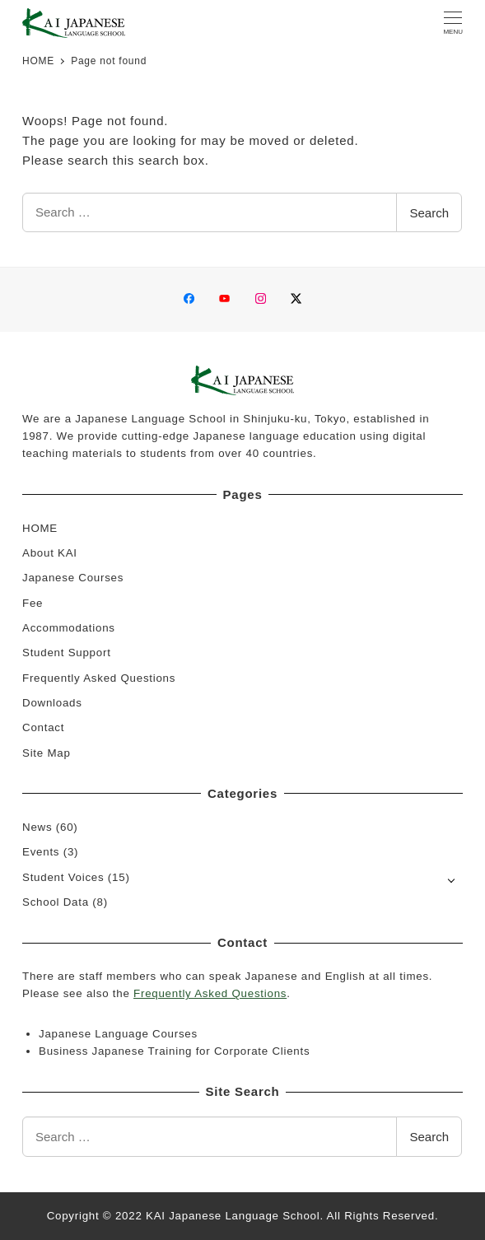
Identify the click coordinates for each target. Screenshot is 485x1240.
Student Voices (63, 877)
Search (429, 213)
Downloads (52, 703)
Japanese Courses (73, 577)
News (37, 827)
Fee (32, 603)
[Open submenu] (452, 879)
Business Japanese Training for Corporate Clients (174, 1051)
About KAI (49, 553)
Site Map (46, 753)
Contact (43, 727)
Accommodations (68, 628)
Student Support (66, 652)
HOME (40, 528)
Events (40, 852)
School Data (55, 902)
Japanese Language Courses (118, 1034)
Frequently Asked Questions (98, 678)
